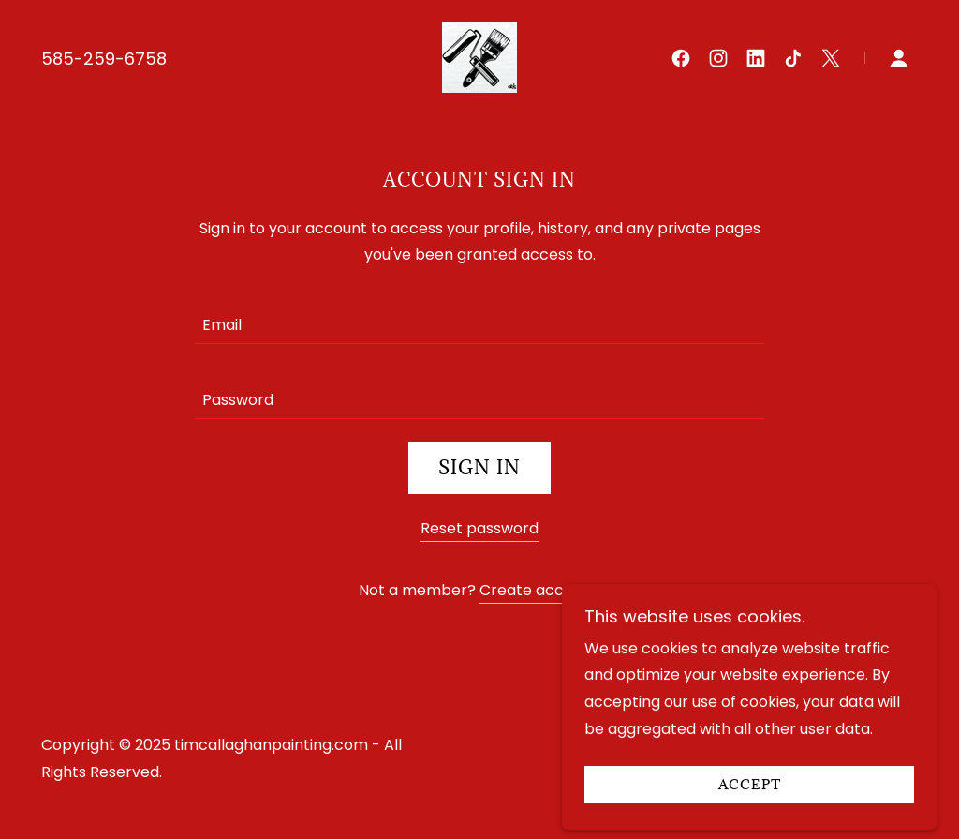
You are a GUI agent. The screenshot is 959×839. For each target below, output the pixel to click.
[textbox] (479, 318)
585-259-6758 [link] (104, 58)
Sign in (479, 468)
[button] (899, 58)
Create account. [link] (540, 590)
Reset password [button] (479, 528)
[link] (479, 56)
